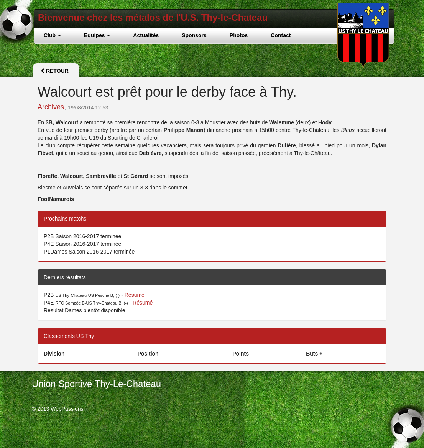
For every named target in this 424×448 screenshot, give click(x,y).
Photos (239, 35)
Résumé (135, 295)
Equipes (97, 35)
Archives (51, 107)
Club (52, 35)
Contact (281, 35)
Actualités (146, 35)
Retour (55, 71)
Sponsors (194, 35)
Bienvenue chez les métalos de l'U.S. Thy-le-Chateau (153, 17)
